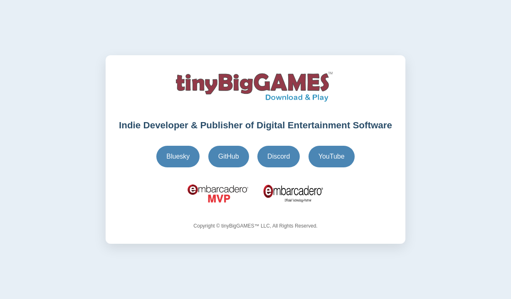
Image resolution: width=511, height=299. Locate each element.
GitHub (228, 156)
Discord (278, 156)
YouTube (331, 156)
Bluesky (178, 156)
